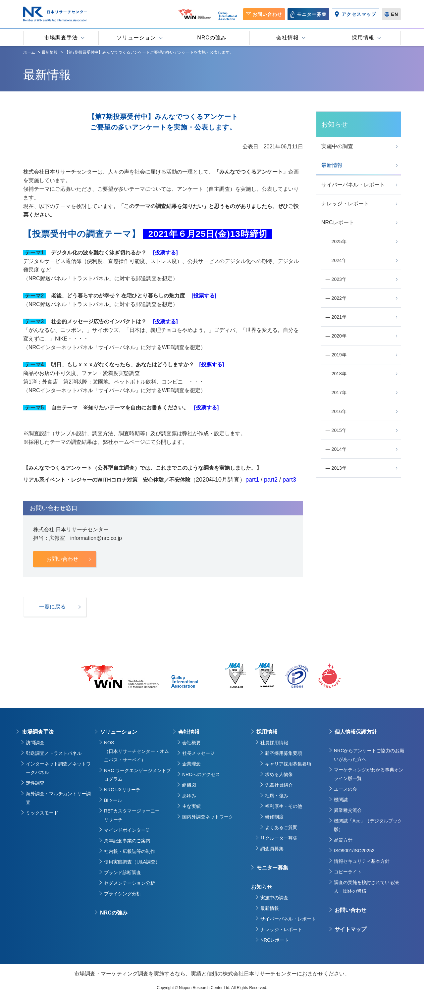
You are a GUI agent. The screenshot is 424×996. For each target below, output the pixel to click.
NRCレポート (274, 940)
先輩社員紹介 (279, 785)
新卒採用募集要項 (283, 753)
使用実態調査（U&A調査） (132, 862)
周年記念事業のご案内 (127, 840)
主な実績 (191, 806)
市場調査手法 (38, 732)
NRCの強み (114, 913)
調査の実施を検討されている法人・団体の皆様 (366, 887)
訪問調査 (35, 742)
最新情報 (269, 908)
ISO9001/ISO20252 (354, 850)
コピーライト (348, 871)
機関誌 (341, 799)
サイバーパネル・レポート (288, 918)
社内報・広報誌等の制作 (129, 851)
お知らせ (261, 887)
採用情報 (267, 732)
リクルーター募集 (278, 838)
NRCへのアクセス (201, 774)
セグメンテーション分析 (129, 883)
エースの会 (345, 789)
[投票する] (165, 252)
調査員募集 (272, 848)
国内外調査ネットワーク (207, 816)
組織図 (189, 785)
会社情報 (188, 732)
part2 (271, 479)
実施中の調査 (274, 897)
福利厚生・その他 (283, 806)
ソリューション (118, 732)
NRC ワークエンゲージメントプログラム (137, 775)
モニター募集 (272, 867)
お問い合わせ (350, 910)
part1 (252, 479)
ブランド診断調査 (122, 872)
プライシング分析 (122, 893)
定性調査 (35, 783)
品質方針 (343, 840)
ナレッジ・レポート (281, 929)
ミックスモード (42, 812)
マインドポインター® (126, 830)
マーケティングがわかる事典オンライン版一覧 (368, 774)
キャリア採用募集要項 (288, 763)
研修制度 (274, 816)
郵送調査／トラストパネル (53, 753)
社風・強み (276, 795)
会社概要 (191, 742)
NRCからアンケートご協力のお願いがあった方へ (369, 755)
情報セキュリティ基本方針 (362, 861)
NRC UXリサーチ (122, 789)
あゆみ (189, 795)
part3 (289, 479)
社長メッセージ (198, 753)
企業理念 (191, 763)
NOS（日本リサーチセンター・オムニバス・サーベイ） (136, 751)
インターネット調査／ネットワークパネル (58, 768)
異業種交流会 (348, 810)
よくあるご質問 (281, 827)
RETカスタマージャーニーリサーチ (132, 815)
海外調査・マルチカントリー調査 (58, 798)
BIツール (113, 800)
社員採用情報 (274, 742)
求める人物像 (279, 774)
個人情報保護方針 (356, 732)
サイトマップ (350, 929)
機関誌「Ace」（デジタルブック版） (368, 825)
